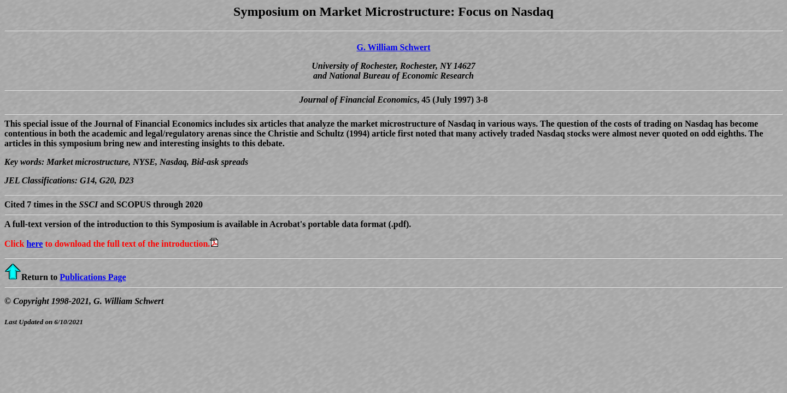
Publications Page (93, 277)
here (34, 243)
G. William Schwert (394, 47)
